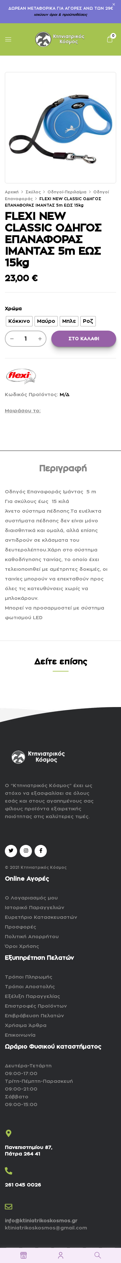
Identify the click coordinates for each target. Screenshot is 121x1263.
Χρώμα (13, 308)
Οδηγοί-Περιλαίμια (66, 192)
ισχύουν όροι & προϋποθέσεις (60, 14)
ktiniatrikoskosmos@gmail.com (46, 1228)
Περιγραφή (63, 469)
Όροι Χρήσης (22, 946)
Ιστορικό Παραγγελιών (34, 907)
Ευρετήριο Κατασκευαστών (41, 917)
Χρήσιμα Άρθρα (25, 1025)
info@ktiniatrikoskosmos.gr (41, 1220)
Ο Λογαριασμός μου (31, 898)
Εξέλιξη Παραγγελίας (32, 996)
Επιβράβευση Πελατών (34, 1015)
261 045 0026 (23, 1185)
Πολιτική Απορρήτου (32, 936)
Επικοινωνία (20, 1035)
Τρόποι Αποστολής (30, 986)
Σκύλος (33, 192)
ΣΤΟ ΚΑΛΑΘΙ (83, 338)
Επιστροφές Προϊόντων (36, 1006)
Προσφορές (20, 927)
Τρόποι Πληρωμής (28, 977)
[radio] (19, 321)
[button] (109, 39)
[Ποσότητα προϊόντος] (25, 338)
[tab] (63, 469)
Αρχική (12, 192)
